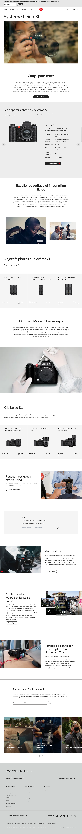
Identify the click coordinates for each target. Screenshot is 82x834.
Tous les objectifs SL (11, 266)
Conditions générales (41, 827)
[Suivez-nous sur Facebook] (64, 815)
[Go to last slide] (8, 144)
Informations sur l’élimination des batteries (15, 827)
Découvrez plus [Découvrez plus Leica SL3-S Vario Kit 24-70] (32, 454)
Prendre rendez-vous (14, 489)
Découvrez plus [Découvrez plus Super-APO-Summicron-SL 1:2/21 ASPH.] (60, 303)
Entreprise (23, 9)
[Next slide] (74, 144)
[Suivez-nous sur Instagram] (57, 815)
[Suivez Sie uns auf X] (71, 815)
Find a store (74, 9)
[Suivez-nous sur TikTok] (68, 815)
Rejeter (25, 4)
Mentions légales (9, 823)
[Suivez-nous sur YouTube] (60, 815)
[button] (74, 778)
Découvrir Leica (14, 9)
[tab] (40, 171)
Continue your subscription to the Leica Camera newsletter (49, 702)
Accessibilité (41, 823)
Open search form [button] (68, 9)
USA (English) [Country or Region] (7, 4)
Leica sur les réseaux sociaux (16, 815)
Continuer (20, 4)
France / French (17, 778)
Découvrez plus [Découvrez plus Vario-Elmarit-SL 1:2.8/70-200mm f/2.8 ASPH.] (32, 303)
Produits (6, 9)
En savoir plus (41, 97)
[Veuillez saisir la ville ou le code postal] (39, 527)
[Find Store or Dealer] (58, 527)
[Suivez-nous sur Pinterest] (75, 815)
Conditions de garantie (51, 823)
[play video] (41, 370)
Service (31, 9)
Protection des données (20, 823)
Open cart (77, 9)
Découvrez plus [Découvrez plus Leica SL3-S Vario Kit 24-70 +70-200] (60, 454)
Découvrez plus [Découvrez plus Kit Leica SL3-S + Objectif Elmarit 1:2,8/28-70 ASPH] (5, 454)
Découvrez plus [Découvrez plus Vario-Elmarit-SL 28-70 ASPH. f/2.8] (5, 303)
